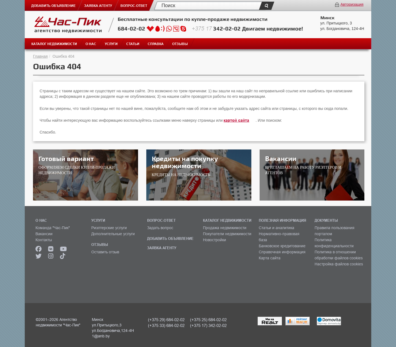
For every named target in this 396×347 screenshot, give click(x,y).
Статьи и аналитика (276, 228)
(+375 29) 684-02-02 (166, 319)
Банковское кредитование (282, 246)
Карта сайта (269, 258)
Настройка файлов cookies (339, 264)
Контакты (43, 240)
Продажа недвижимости (224, 228)
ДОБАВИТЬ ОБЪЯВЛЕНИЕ (170, 238)
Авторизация (352, 4)
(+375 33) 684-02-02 (166, 325)
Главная (40, 56)
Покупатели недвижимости (227, 234)
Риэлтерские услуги (109, 228)
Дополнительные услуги (113, 234)
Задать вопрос (160, 228)
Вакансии (44, 234)
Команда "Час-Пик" (52, 228)
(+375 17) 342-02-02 (208, 325)
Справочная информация (282, 252)
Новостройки (214, 240)
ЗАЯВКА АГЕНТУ (161, 248)
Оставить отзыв (105, 252)
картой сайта (236, 120)
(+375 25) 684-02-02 (208, 319)
